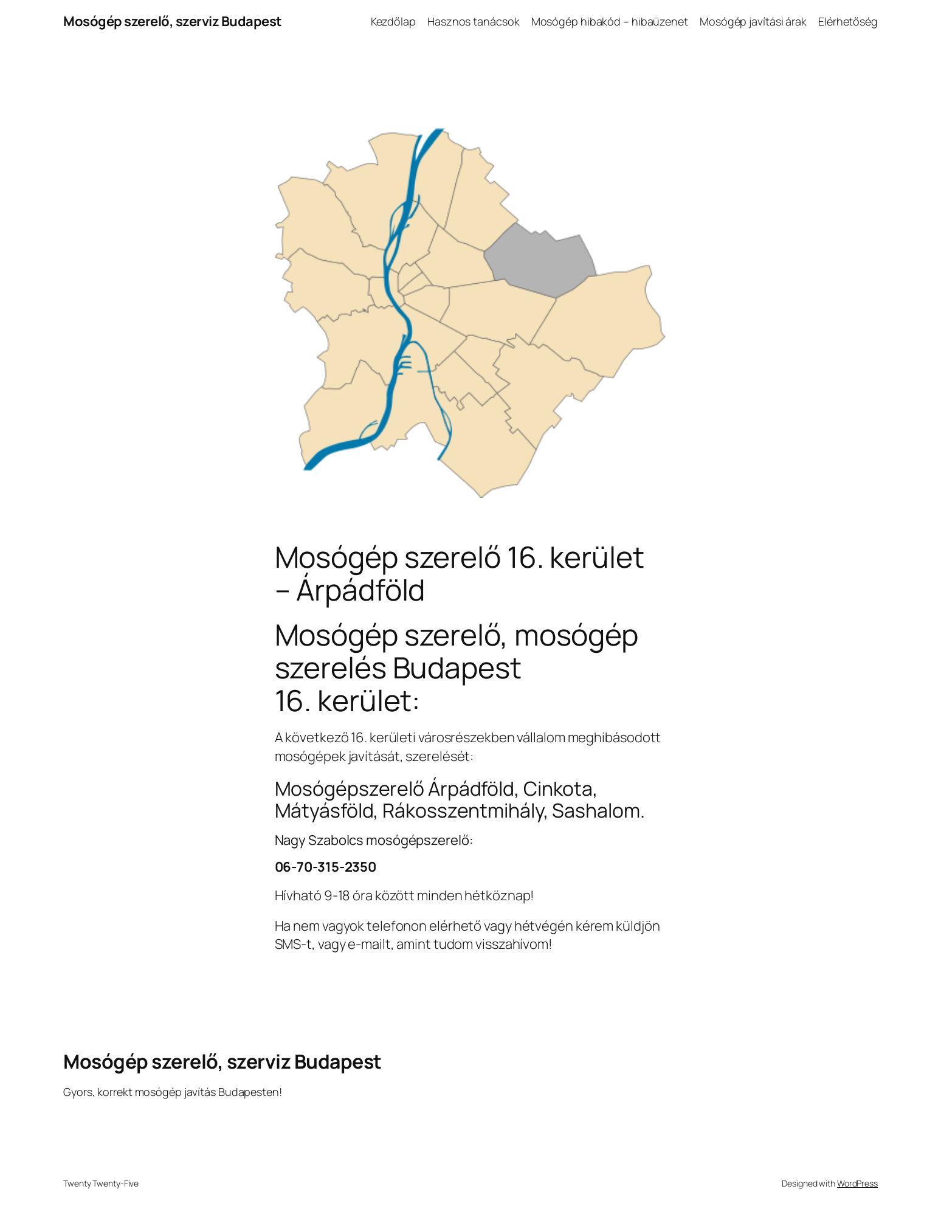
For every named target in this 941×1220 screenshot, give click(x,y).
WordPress (857, 1183)
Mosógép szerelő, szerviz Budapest (172, 21)
